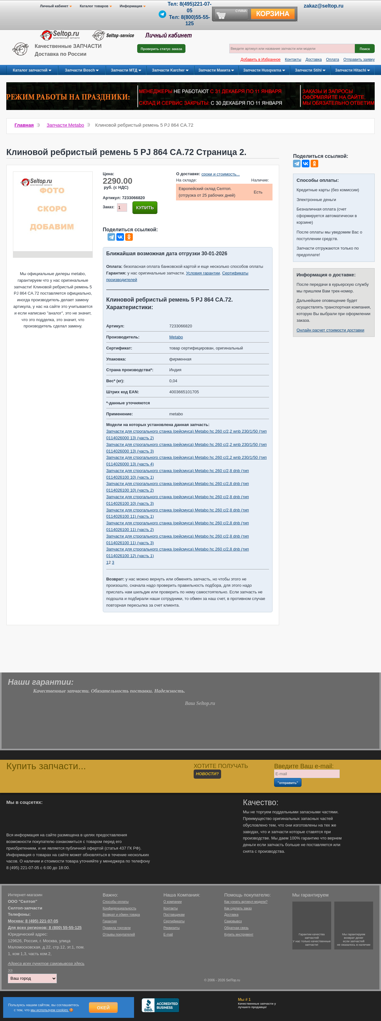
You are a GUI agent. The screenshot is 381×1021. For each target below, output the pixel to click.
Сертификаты (174, 921)
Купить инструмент (238, 934)
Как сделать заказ (238, 908)
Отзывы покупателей (119, 934)
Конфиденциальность (119, 908)
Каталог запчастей (32, 70)
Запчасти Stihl (310, 70)
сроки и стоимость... (221, 174)
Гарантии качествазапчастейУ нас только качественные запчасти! (312, 939)
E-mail (168, 934)
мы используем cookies (50, 1010)
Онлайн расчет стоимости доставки (330, 330)
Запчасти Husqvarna (264, 70)
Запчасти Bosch (82, 70)
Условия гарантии (203, 273)
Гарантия (110, 921)
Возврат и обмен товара (121, 914)
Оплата (332, 59)
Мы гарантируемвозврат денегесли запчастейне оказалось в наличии (354, 939)
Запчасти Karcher (170, 70)
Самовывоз (233, 921)
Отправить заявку (359, 59)
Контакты (293, 59)
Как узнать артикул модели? (245, 901)
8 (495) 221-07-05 (41, 921)
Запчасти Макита (216, 70)
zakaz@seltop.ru (323, 6)
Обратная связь (236, 928)
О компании (172, 901)
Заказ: (108, 207)
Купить (145, 207)
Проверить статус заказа (161, 49)
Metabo (176, 337)
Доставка (314, 59)
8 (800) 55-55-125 (65, 927)
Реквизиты (171, 928)
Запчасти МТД (126, 70)
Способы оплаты (115, 901)
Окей (103, 1007)
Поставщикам (174, 914)
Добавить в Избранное (261, 59)
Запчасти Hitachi (352, 70)
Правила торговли (117, 928)
